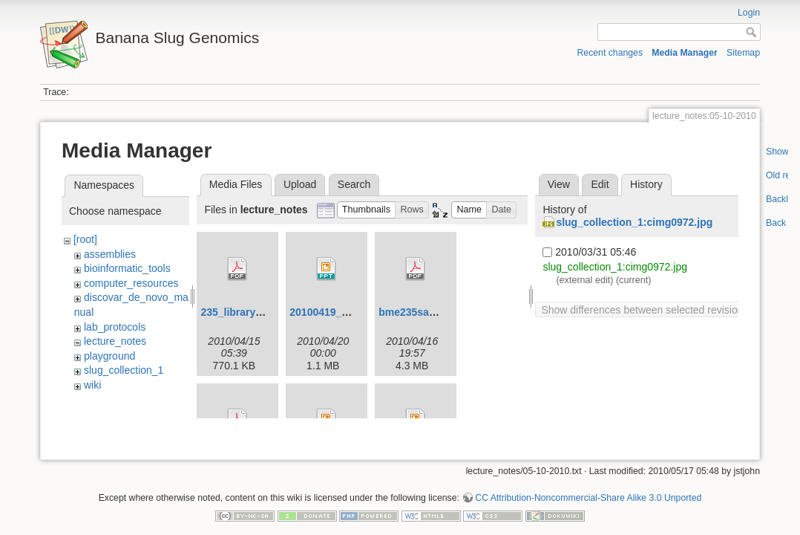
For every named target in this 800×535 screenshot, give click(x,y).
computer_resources (131, 283)
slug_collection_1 (123, 370)
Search (354, 184)
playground (109, 356)
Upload (299, 184)
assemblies (110, 254)
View (559, 184)
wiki (92, 385)
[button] (366, 209)
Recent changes (610, 53)
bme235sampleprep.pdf (436, 312)
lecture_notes (115, 341)
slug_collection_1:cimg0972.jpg (634, 222)
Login (749, 12)
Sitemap (743, 53)
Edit (600, 184)
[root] (85, 239)
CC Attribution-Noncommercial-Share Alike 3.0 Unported (588, 486)
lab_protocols (114, 327)
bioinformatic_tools (127, 268)
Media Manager (685, 53)
